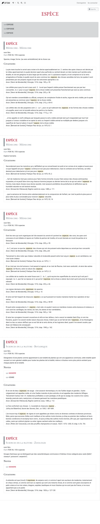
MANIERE (12, 373)
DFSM (6, 3)
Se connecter (92, 3)
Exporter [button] (92, 9)
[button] (14, 3)
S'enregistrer (81, 3)
